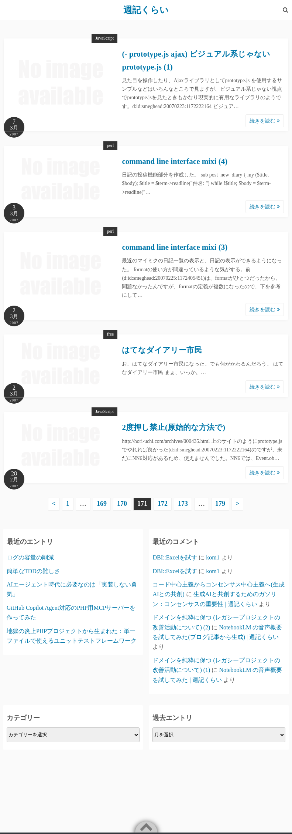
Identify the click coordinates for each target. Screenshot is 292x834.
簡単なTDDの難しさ (33, 571)
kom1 (212, 557)
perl (110, 145)
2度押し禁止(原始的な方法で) (173, 427)
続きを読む (265, 121)
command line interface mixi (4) (174, 161)
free (110, 334)
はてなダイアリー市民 (162, 350)
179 (220, 503)
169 (102, 503)
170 (122, 503)
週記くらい (146, 10)
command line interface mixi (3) (174, 247)
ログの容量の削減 (30, 557)
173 (183, 503)
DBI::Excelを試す (174, 557)
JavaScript (104, 38)
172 (163, 503)
